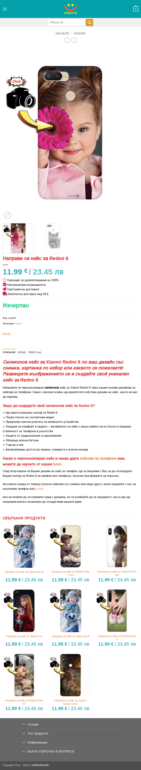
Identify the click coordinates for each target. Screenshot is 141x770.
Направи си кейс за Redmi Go (24, 636)
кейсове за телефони (98, 458)
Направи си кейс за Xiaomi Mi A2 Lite (116, 573)
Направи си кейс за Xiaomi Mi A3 (24, 571)
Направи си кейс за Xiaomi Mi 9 (70, 636)
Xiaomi (79, 33)
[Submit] (89, 22)
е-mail (39, 488)
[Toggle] (23, 725)
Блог (57, 464)
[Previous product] (74, 40)
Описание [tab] (9, 352)
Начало (62, 33)
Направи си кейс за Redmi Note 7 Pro (70, 573)
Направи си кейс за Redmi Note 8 (117, 638)
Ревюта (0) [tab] (34, 352)
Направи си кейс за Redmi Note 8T (24, 702)
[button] (5, 8)
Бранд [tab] (22, 352)
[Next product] (67, 40)
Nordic (7, 334)
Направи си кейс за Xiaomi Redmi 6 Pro (70, 702)
